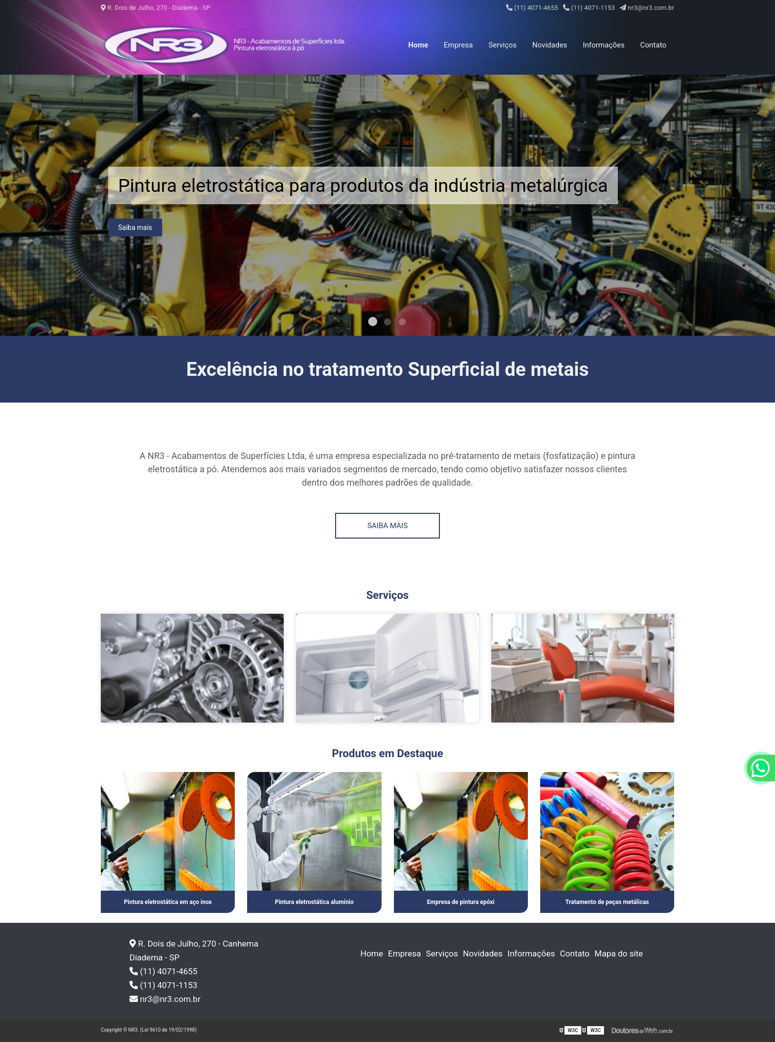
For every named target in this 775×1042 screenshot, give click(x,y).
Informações (604, 45)
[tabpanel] (387, 205)
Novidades (549, 45)
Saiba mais (135, 230)
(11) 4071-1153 (589, 7)
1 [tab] (373, 323)
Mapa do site (619, 953)
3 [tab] (402, 323)
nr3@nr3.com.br (647, 7)
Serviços (502, 45)
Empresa (458, 45)
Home (418, 45)
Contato (653, 45)
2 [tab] (387, 323)
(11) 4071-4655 (532, 7)
